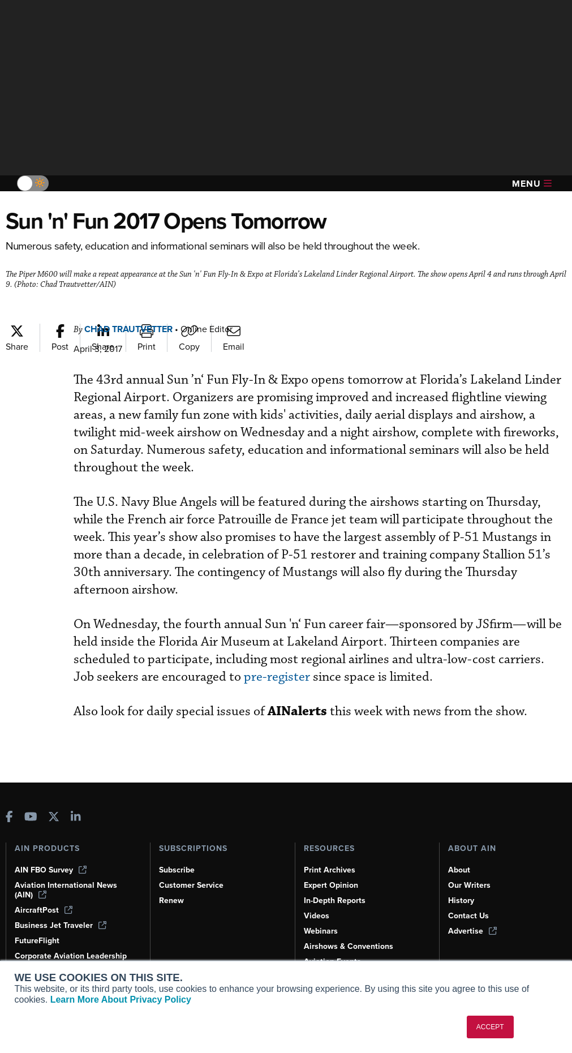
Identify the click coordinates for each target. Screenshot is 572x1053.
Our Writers (469, 885)
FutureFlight (37, 940)
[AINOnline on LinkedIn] (76, 818)
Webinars (321, 931)
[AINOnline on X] (53, 818)
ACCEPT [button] (490, 1027)
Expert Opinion (331, 885)
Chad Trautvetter (128, 329)
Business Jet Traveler (60, 925)
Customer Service (191, 885)
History (461, 900)
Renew (171, 900)
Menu (532, 183)
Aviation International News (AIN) (66, 890)
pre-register (277, 677)
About (459, 870)
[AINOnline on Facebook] (9, 818)
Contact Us (468, 916)
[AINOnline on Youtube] (30, 818)
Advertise (472, 931)
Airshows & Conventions (348, 946)
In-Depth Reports (334, 900)
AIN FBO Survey (51, 870)
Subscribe (177, 870)
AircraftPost (43, 910)
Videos (316, 916)
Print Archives (329, 870)
